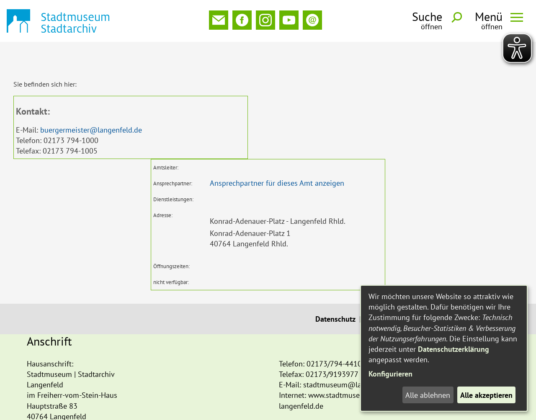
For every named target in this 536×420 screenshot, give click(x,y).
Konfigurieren (390, 374)
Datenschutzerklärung (453, 349)
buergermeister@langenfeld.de (91, 102)
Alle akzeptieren (486, 395)
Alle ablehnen (427, 395)
